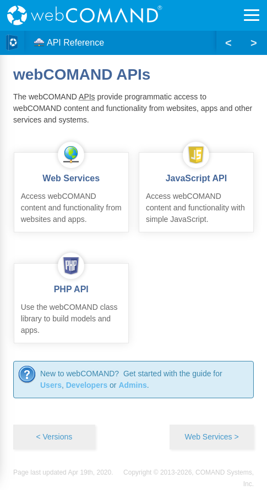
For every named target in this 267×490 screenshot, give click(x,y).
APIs (87, 96)
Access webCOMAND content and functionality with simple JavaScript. (196, 188)
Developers (86, 385)
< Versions (54, 436)
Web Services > (211, 436)
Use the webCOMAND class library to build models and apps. (71, 299)
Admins (132, 385)
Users (51, 385)
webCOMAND (88, 15)
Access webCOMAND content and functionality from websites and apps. (71, 188)
